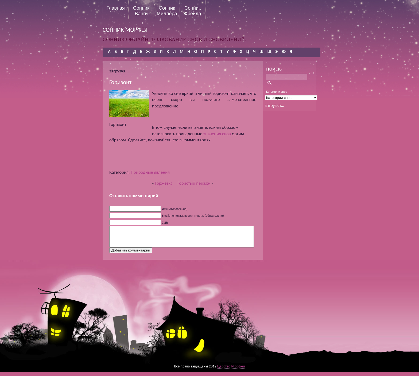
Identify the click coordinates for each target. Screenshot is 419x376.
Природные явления (150, 172)
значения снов (217, 134)
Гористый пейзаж (194, 183)
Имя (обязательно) (175, 209)
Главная (115, 8)
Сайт (165, 222)
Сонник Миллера (167, 10)
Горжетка (164, 183)
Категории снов (276, 92)
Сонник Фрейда (192, 10)
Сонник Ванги (141, 10)
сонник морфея (125, 29)
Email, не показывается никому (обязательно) (193, 216)
